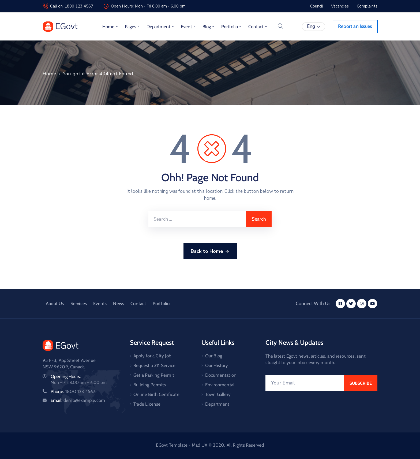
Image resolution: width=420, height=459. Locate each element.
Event (189, 26)
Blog (208, 26)
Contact (258, 26)
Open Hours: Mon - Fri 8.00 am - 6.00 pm (148, 6)
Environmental (220, 384)
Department (161, 26)
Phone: (73, 391)
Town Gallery (218, 394)
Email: (78, 400)
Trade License (147, 404)
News (118, 303)
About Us (55, 303)
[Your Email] (304, 383)
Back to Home (210, 251)
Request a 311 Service (154, 365)
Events (100, 303)
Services (78, 303)
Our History (216, 365)
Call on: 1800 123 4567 (71, 6)
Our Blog (213, 355)
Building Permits (149, 384)
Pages (133, 26)
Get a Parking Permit (153, 375)
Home (110, 26)
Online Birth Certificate (156, 394)
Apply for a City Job (152, 355)
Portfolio (231, 26)
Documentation (221, 375)
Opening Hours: (66, 376)
